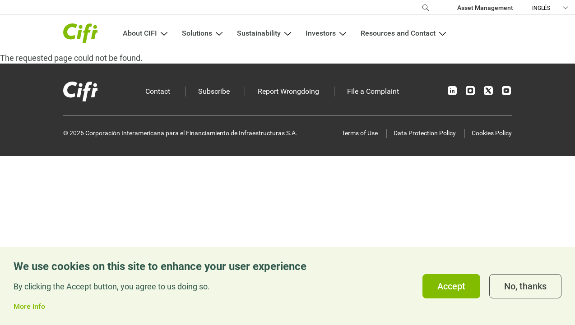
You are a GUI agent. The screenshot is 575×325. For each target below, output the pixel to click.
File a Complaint (373, 91)
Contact (157, 91)
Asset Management (485, 8)
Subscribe (214, 91)
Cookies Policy (492, 133)
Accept (451, 286)
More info (29, 306)
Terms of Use (360, 133)
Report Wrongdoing (288, 91)
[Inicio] (80, 91)
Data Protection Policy (425, 133)
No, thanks (525, 286)
